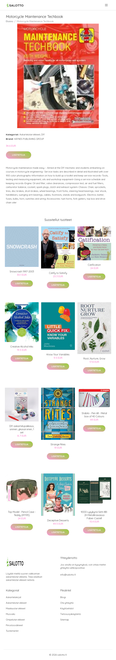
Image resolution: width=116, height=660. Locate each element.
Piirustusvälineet (14, 625)
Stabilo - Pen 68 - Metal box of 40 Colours (94, 415)
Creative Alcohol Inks (21, 346)
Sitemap (64, 619)
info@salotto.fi (68, 574)
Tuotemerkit (12, 630)
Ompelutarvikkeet (15, 619)
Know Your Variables (58, 354)
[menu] (106, 5)
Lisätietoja (18, 155)
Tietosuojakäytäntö (70, 614)
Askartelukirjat (13, 597)
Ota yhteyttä (66, 602)
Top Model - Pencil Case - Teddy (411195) (22, 513)
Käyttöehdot (67, 608)
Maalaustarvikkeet (15, 608)
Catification (94, 264)
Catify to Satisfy (58, 273)
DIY (43, 134)
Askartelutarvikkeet (29, 134)
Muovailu (10, 614)
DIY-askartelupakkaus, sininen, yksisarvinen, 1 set (21, 429)
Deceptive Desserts (58, 520)
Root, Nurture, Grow (94, 358)
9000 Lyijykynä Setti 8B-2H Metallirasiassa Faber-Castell (94, 515)
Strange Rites (58, 444)
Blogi (63, 597)
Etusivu (9, 21)
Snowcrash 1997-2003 (22, 271)
